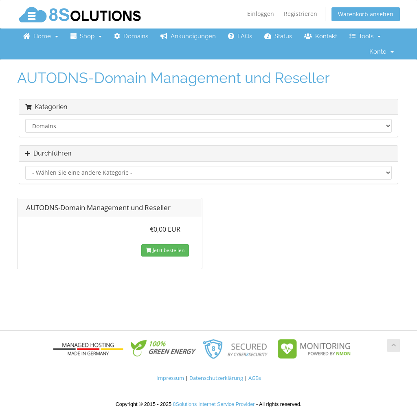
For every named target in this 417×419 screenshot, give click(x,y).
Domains (131, 36)
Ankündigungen (188, 36)
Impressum (170, 378)
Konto (381, 51)
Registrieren (300, 14)
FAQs (240, 36)
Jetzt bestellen (165, 250)
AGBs (254, 378)
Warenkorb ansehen (365, 14)
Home (40, 36)
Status (278, 36)
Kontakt (320, 36)
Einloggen (260, 14)
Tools (365, 36)
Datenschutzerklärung (216, 378)
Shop (86, 36)
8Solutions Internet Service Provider (214, 404)
